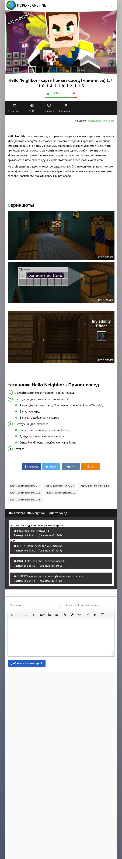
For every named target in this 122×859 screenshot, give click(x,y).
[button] (11, 614)
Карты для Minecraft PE (101, 120)
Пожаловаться (66, 107)
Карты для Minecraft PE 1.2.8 (25, 492)
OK (90, 466)
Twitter (51, 466)
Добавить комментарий (26, 663)
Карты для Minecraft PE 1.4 (95, 485)
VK (70, 466)
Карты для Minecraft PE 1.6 (60, 485)
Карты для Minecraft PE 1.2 (61, 492)
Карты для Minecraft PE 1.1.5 (25, 499)
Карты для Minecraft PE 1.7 (24, 485)
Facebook (32, 466)
